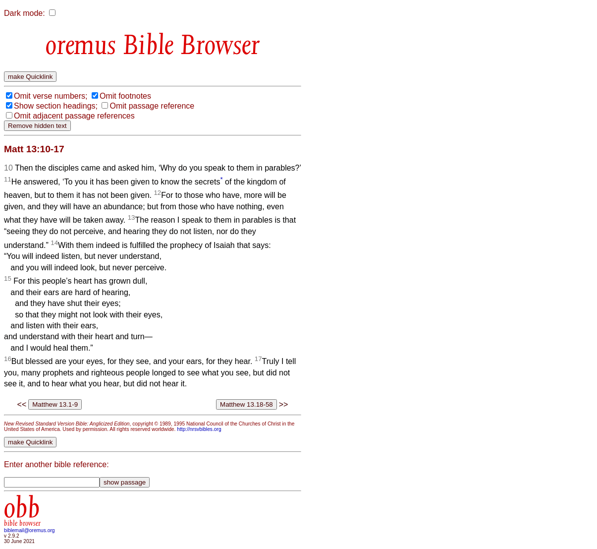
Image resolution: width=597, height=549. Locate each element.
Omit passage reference (151, 106)
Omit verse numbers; (50, 96)
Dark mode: (24, 13)
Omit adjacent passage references (74, 116)
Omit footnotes (125, 96)
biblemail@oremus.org (29, 530)
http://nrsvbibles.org (199, 429)
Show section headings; (56, 106)
